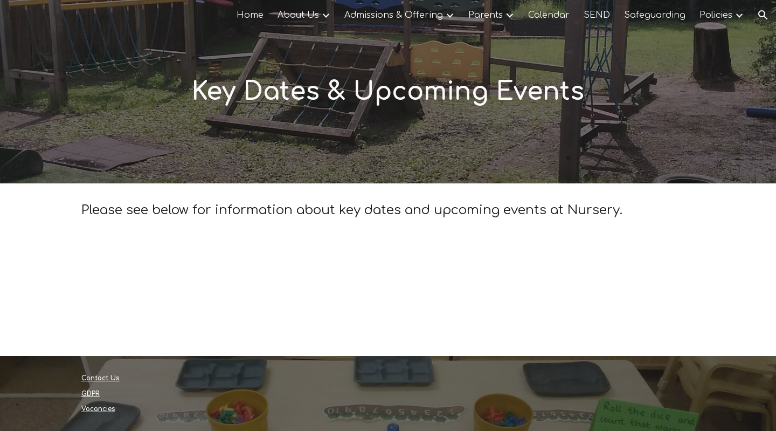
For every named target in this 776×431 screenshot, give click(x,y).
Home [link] (250, 15)
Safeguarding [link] (654, 15)
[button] (763, 15)
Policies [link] (715, 15)
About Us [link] (298, 15)
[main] (388, 91)
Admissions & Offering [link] (393, 15)
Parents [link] (485, 15)
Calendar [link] (549, 15)
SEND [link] (597, 15)
